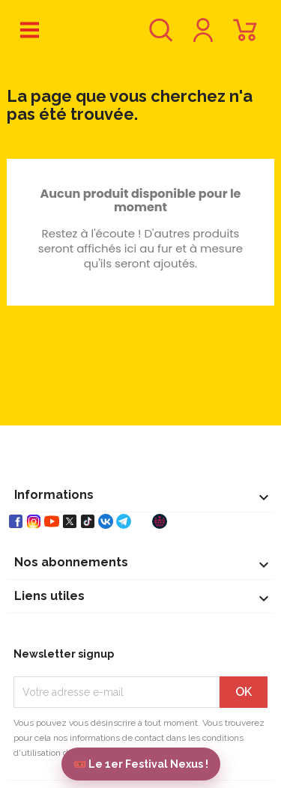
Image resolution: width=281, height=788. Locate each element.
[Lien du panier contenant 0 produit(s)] (245, 37)
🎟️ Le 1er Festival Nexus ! (140, 764)
